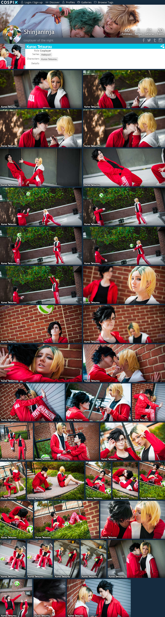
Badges (138, 31)
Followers (127, 31)
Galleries (149, 31)
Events (160, 31)
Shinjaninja (39, 32)
